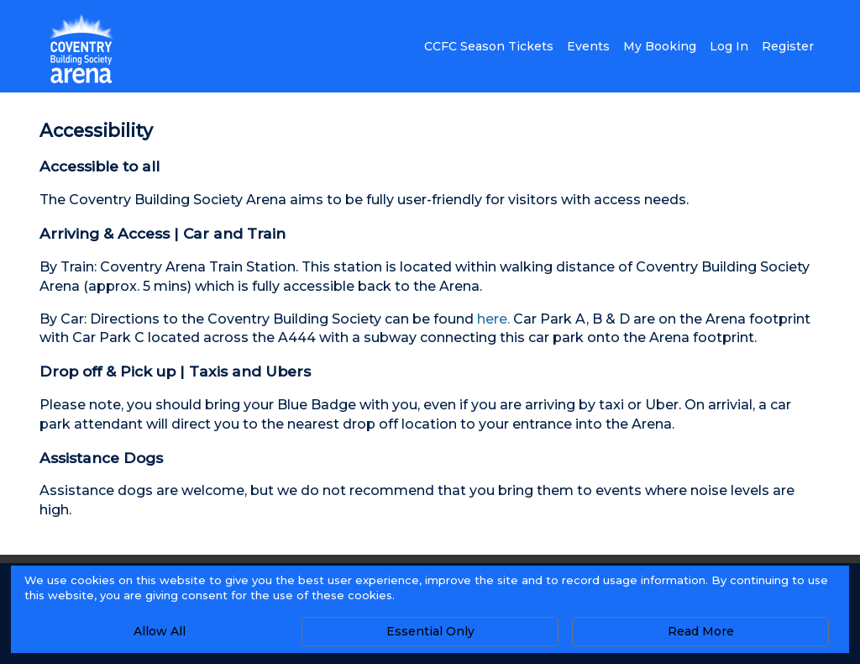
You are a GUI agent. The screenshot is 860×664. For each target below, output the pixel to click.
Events (588, 46)
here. (493, 319)
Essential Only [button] (430, 631)
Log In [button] (729, 46)
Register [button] (788, 46)
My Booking (659, 46)
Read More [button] (701, 631)
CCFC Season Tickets (488, 46)
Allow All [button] (160, 631)
